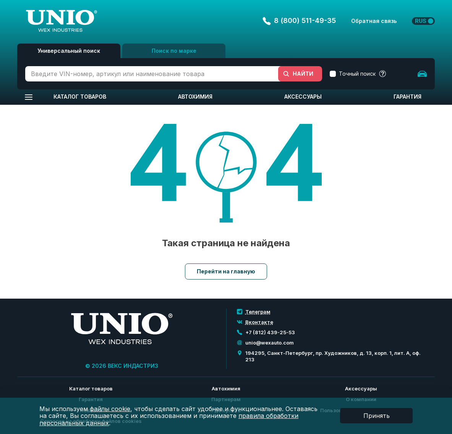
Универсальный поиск (68, 50)
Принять (376, 415)
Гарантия (407, 96)
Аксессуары (303, 96)
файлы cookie (110, 409)
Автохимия (195, 96)
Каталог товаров (79, 96)
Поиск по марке (174, 50)
